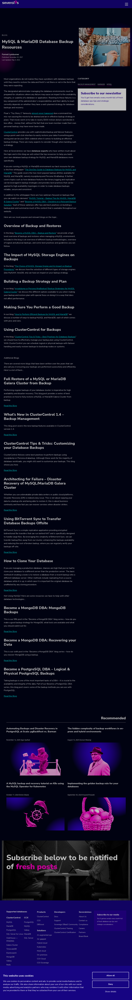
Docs (56, 916)
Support (57, 920)
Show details (110, 991)
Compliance (83, 924)
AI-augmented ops (44, 935)
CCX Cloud (41, 959)
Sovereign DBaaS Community (66, 924)
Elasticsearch (11, 953)
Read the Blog (10, 405)
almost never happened (42, 113)
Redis (8, 965)
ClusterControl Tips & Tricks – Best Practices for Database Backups (45, 336)
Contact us (83, 920)
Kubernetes (41, 947)
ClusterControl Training (63, 928)
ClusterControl (10, 132)
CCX (26, 917)
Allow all (110, 975)
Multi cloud (41, 951)
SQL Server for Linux (14, 934)
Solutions (41, 930)
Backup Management (87, 84)
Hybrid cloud (42, 943)
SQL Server (28, 938)
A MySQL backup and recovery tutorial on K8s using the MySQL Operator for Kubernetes (35, 785)
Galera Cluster (12, 945)
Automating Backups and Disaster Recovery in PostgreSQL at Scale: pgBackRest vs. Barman (32, 730)
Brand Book (83, 936)
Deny (110, 984)
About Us (82, 916)
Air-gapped (41, 939)
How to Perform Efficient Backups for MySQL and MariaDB (41, 314)
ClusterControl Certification (65, 932)
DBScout (40, 924)
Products (41, 912)
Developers (59, 912)
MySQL (109, 84)
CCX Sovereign (43, 963)
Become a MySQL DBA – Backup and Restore (35, 233)
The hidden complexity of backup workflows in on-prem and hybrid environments (96, 730)
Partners (82, 932)
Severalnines (85, 912)
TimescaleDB (11, 949)
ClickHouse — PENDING (12, 939)
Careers (82, 928)
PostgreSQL (11, 930)
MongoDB (10, 957)
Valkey (9, 961)
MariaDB (101, 84)
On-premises (42, 955)
